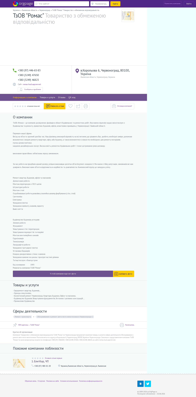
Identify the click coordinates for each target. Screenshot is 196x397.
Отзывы (61, 97)
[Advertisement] (73, 46)
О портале (41, 381)
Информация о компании (24, 97)
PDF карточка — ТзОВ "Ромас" (26, 325)
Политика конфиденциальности (90, 381)
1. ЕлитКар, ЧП (40, 361)
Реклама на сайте (52, 381)
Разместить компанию (172, 3)
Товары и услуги (47, 97)
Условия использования (69, 381)
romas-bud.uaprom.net (32, 84)
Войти (189, 3)
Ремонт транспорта (23, 317)
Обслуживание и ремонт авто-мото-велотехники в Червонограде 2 (65, 317)
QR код (72, 97)
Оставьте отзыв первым (53, 358)
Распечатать (127, 325)
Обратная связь (30, 381)
